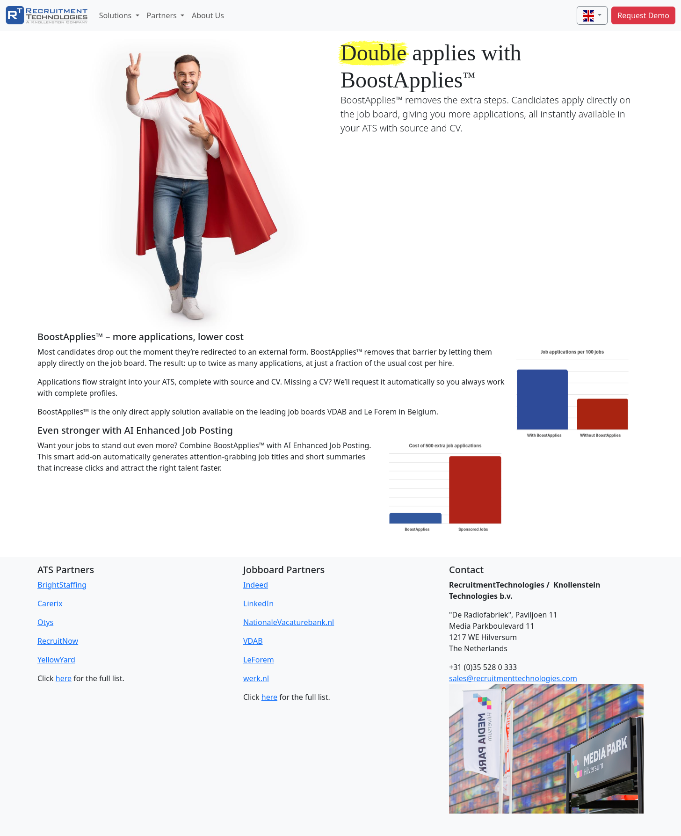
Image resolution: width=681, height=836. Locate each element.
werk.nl (256, 678)
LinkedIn (258, 603)
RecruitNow (57, 641)
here (64, 678)
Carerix (50, 603)
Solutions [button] (116, 15)
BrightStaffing (62, 585)
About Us (208, 15)
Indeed (255, 585)
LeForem (258, 659)
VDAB (253, 641)
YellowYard (56, 659)
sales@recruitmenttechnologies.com (513, 678)
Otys (45, 622)
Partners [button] (163, 15)
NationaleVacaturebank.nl (288, 622)
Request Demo (643, 15)
